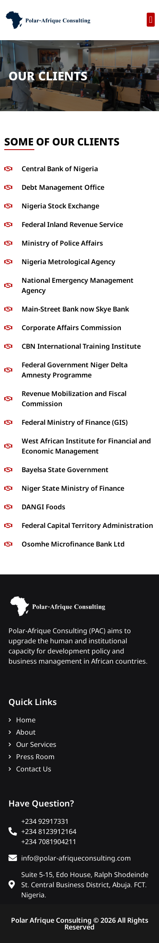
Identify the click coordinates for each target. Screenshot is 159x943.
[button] (151, 20)
